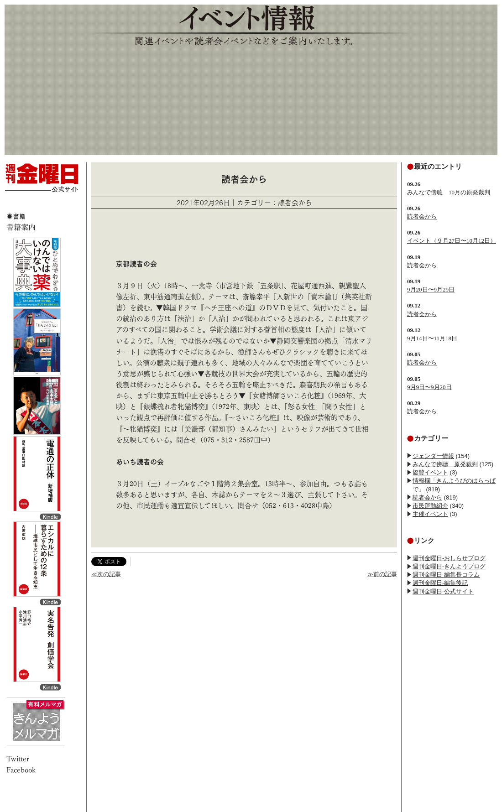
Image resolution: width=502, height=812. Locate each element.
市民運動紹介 (430, 505)
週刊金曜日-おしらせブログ (449, 558)
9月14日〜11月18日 (432, 338)
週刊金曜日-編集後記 (440, 582)
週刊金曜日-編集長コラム (446, 574)
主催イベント (430, 513)
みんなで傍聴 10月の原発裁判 (448, 192)
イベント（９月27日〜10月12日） (451, 240)
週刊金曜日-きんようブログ (449, 566)
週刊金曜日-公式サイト (443, 591)
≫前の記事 (382, 574)
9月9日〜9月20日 (429, 387)
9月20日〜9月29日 (431, 289)
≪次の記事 (106, 574)
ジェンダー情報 (433, 456)
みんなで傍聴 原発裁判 (445, 464)
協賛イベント (430, 472)
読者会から (422, 216)
